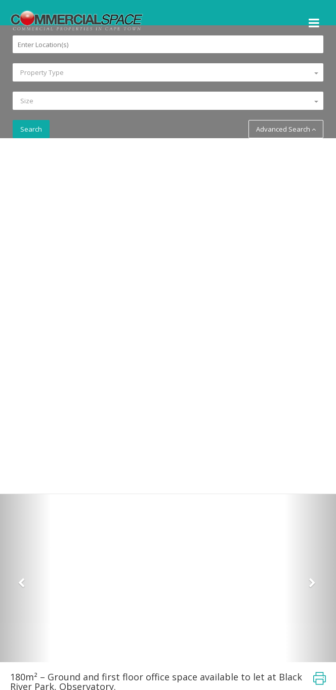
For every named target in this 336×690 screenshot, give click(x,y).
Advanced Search (286, 129)
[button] (25, 578)
